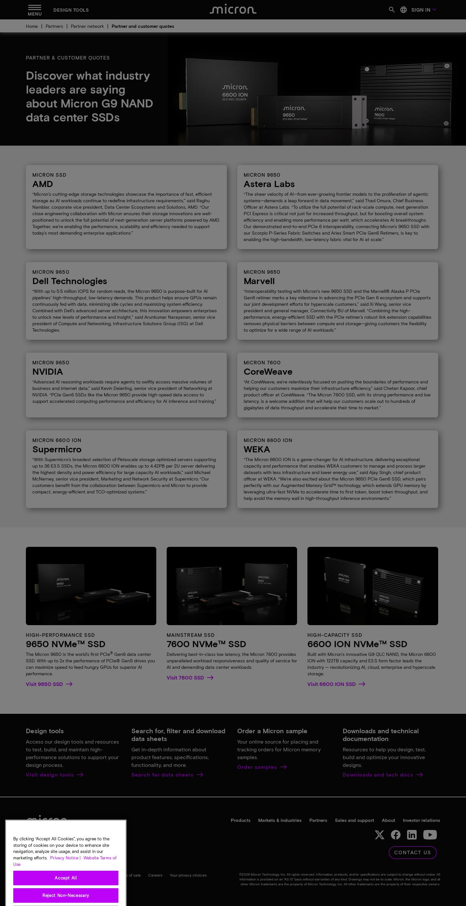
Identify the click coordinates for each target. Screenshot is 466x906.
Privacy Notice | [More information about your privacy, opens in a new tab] (65, 881)
